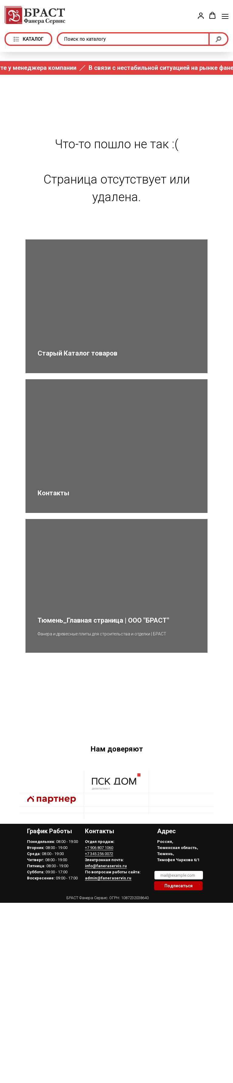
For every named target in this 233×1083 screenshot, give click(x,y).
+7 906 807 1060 (99, 911)
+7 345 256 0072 (99, 917)
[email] (178, 938)
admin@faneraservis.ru (108, 941)
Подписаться (178, 949)
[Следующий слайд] (221, 736)
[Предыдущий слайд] (12, 736)
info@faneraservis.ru (106, 929)
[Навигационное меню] (225, 16)
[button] (200, 15)
